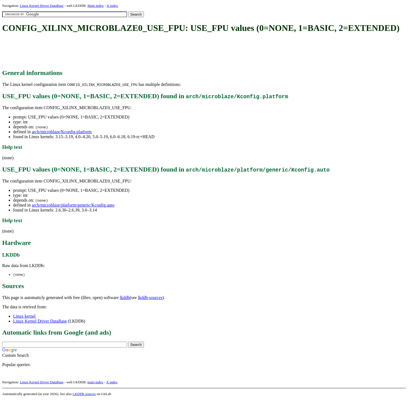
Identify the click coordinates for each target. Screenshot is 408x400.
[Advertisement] (101, 51)
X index (112, 6)
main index (95, 382)
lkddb (125, 297)
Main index (95, 6)
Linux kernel (24, 316)
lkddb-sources (150, 297)
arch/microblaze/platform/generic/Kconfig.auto (73, 205)
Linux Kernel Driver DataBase (42, 6)
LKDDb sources (84, 394)
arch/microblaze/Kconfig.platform (61, 131)
